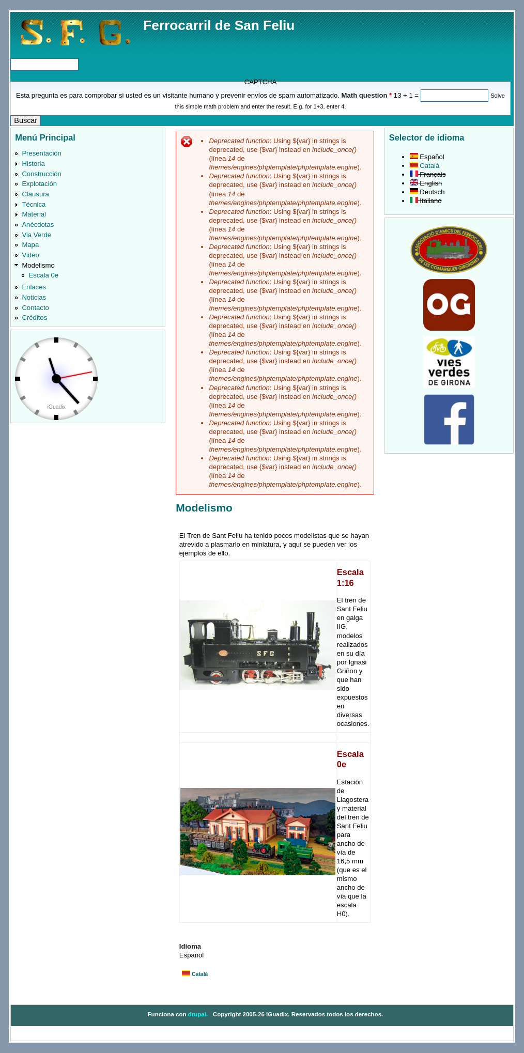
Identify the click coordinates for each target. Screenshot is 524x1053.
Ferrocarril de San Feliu (219, 25)
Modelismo (38, 265)
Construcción (41, 174)
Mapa (30, 245)
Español (427, 157)
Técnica (33, 204)
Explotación (39, 184)
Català (195, 974)
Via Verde (36, 235)
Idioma (190, 946)
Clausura (35, 194)
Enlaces (34, 287)
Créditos (34, 317)
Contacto (35, 308)
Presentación (41, 153)
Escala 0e (43, 275)
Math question (367, 95)
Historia (33, 163)
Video (30, 255)
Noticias (34, 297)
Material (34, 214)
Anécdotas (38, 224)
